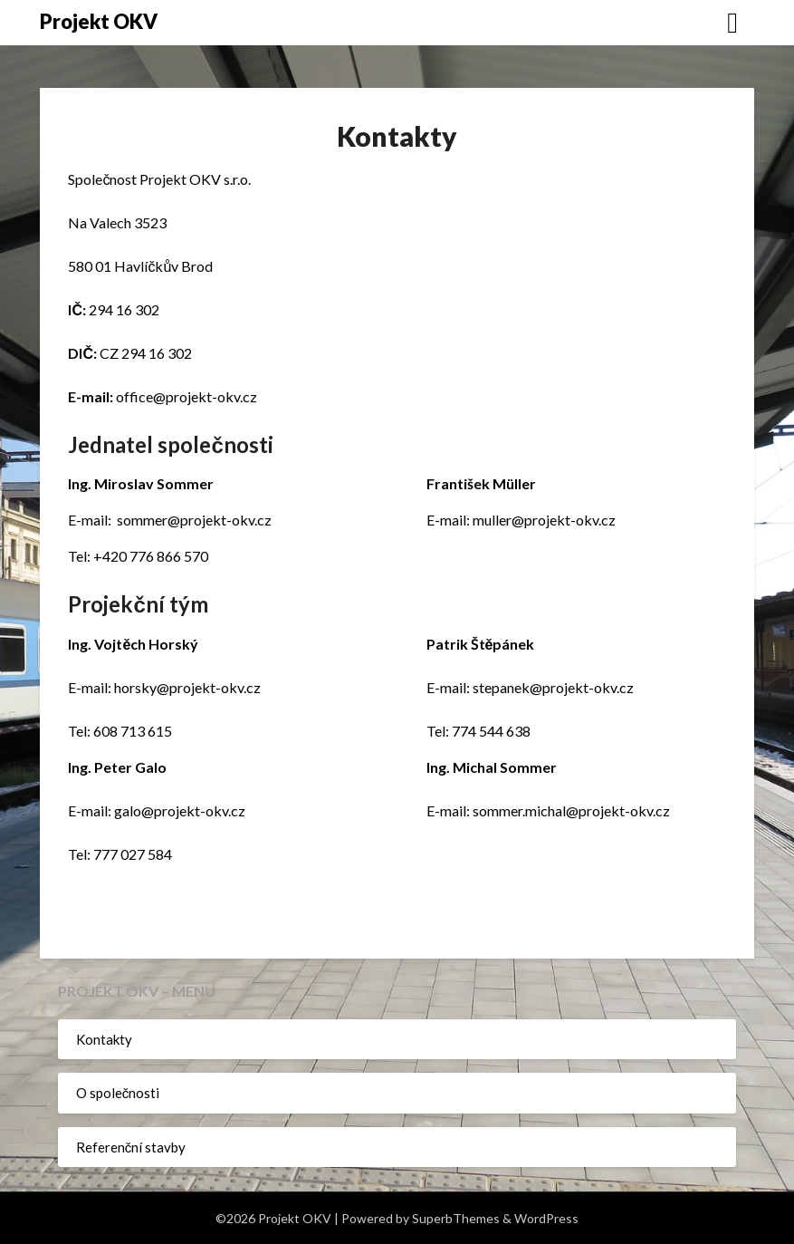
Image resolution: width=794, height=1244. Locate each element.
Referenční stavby (131, 1147)
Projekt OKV (99, 21)
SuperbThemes (456, 1218)
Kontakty (104, 1039)
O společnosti (118, 1093)
